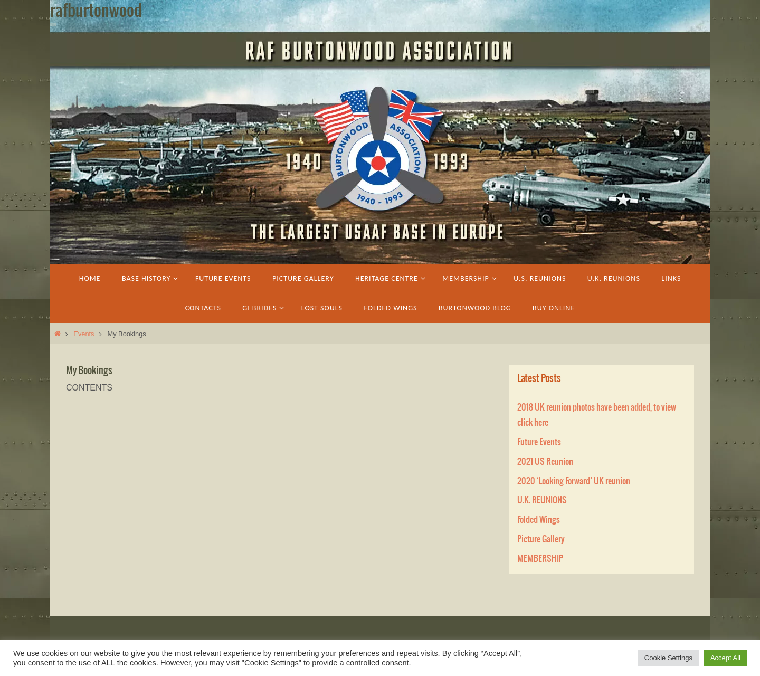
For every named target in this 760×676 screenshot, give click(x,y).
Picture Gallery (541, 539)
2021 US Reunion (545, 461)
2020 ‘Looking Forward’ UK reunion (573, 481)
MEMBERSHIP (540, 559)
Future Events (539, 442)
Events (83, 334)
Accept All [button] (725, 658)
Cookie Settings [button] (668, 658)
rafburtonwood (96, 11)
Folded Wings (538, 520)
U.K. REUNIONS (542, 500)
